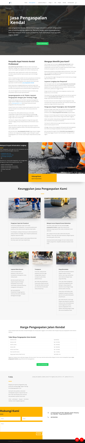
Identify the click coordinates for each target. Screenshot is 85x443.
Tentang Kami (71, 2)
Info (55, 2)
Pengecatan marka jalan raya (7, 154)
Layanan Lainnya (42, 2)
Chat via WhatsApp (42, 43)
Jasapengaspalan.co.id (17, 103)
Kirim (39, 433)
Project (59, 2)
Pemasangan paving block (6, 156)
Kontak (64, 2)
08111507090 (54, 417)
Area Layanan (32, 2)
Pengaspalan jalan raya (6, 153)
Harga (50, 2)
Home (26, 2)
